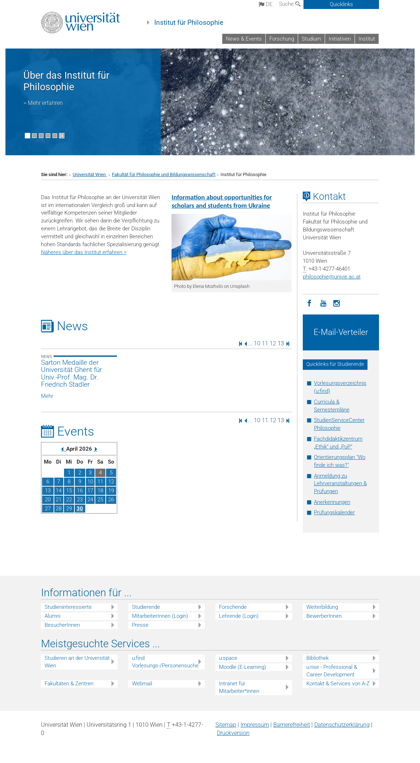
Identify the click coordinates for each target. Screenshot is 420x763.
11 (265, 343)
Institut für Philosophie (188, 23)
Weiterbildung (322, 607)
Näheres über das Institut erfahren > (84, 252)
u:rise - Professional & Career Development (331, 671)
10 (257, 343)
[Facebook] (309, 302)
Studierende (146, 607)
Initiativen (340, 39)
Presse (140, 625)
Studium (311, 39)
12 (273, 343)
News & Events (244, 39)
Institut (367, 39)
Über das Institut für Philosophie (66, 81)
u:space (228, 658)
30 (80, 508)
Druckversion (233, 733)
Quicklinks (341, 4)
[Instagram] (337, 302)
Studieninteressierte (68, 607)
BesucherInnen (62, 625)
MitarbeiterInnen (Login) (160, 616)
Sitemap (225, 724)
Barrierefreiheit (291, 724)
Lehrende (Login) (239, 616)
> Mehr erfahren (43, 103)
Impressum (255, 724)
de (266, 4)
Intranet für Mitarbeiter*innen (239, 687)
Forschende (233, 607)
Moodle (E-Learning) (242, 667)
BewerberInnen (324, 616)
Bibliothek (317, 658)
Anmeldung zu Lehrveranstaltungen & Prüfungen (340, 484)
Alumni (52, 616)
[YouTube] (323, 302)
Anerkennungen (332, 502)
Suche (290, 4)
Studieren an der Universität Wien (77, 662)
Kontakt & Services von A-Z (338, 683)
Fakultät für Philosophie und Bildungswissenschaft (163, 174)
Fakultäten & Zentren (69, 683)
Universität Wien (90, 174)
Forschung (281, 39)
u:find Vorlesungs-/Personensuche (165, 662)
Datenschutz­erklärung (342, 724)
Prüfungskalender (334, 512)
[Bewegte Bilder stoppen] (61, 135)
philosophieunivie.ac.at (332, 277)
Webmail (142, 683)
